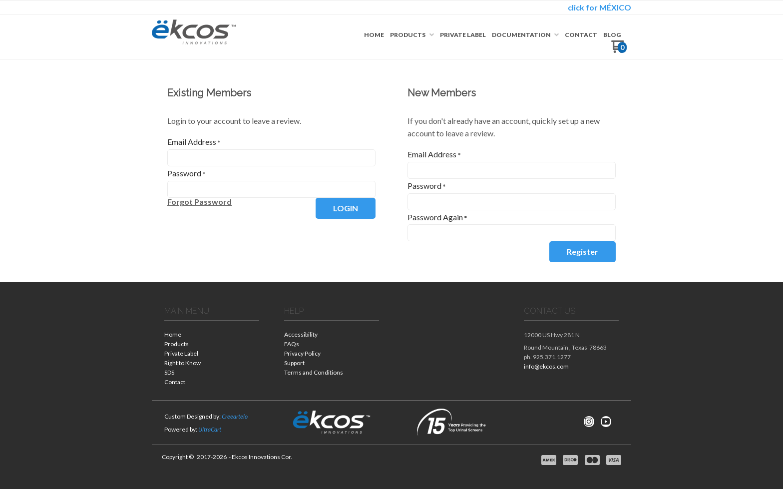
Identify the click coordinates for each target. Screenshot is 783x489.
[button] (199, 202)
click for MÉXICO (599, 7)
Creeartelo (235, 416)
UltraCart (209, 429)
